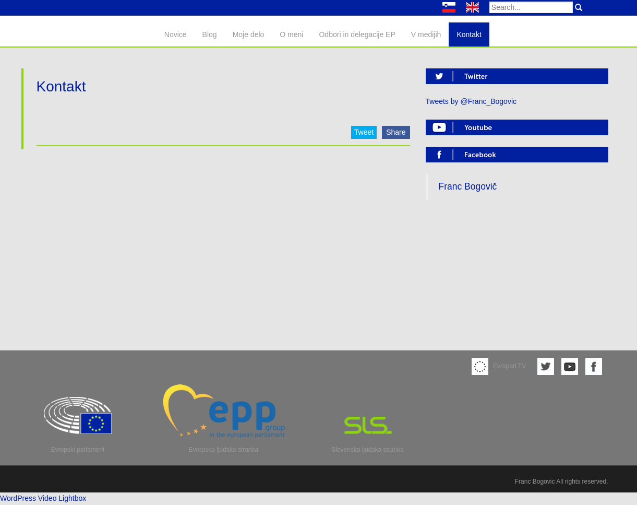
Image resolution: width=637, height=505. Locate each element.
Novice (175, 34)
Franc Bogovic (535, 481)
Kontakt (468, 34)
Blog (209, 34)
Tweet (364, 132)
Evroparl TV (499, 366)
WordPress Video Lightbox (43, 498)
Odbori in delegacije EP (357, 34)
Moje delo (249, 34)
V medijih (426, 34)
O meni (291, 34)
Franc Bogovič (468, 186)
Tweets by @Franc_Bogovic (471, 101)
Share (395, 132)
